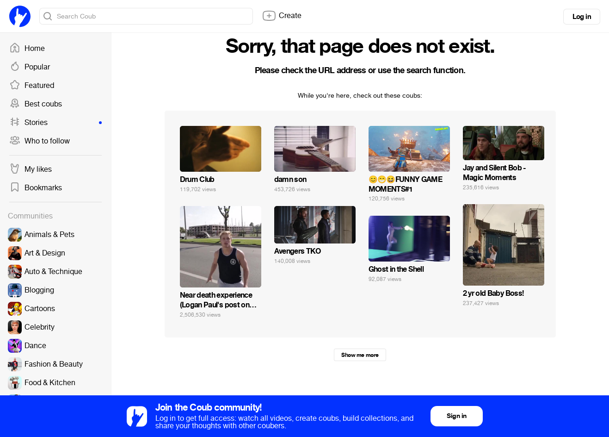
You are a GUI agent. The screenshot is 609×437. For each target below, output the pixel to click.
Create (281, 15)
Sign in (456, 416)
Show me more (359, 355)
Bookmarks (35, 187)
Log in (581, 16)
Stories (55, 122)
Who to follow (39, 141)
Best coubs (35, 104)
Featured (31, 85)
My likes (30, 169)
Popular (29, 67)
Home (27, 48)
